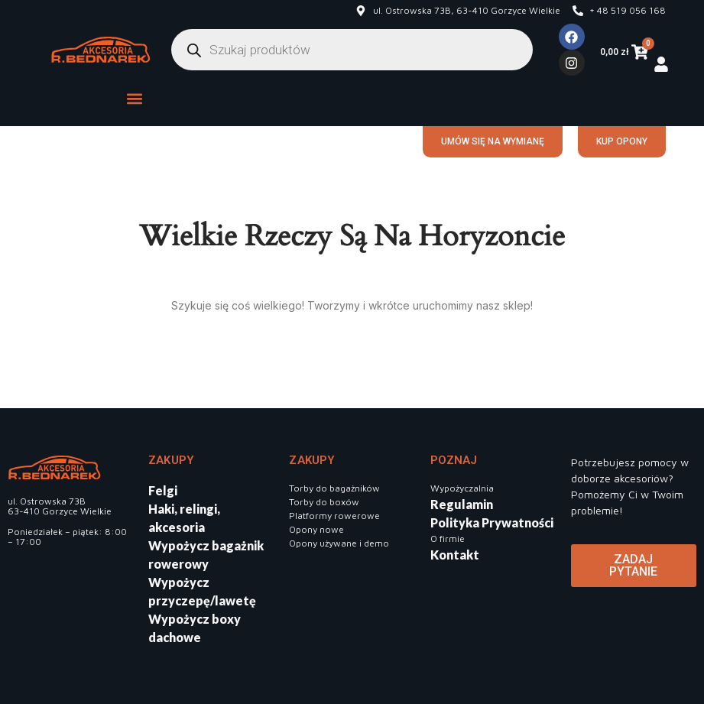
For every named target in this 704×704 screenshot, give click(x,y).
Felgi (162, 490)
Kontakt (454, 554)
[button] (135, 98)
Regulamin (461, 504)
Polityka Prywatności (491, 522)
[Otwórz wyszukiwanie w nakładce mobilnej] (352, 49)
